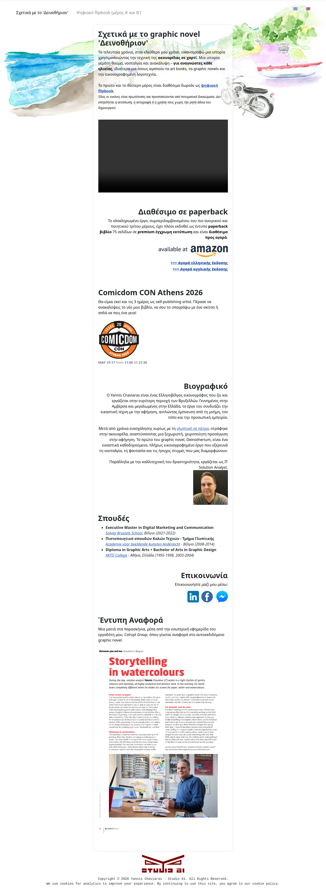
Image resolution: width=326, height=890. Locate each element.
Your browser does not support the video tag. (163, 156)
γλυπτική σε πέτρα (192, 428)
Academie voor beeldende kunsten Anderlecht (143, 544)
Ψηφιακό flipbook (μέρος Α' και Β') (108, 12)
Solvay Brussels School (124, 533)
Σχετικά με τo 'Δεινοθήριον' (42, 12)
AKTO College (116, 555)
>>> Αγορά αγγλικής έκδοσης (200, 269)
